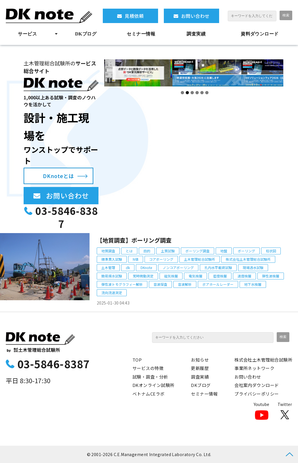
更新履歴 (200, 368)
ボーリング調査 (197, 250)
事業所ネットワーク (254, 368)
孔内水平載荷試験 (218, 267)
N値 (135, 259)
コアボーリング (161, 259)
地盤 (223, 250)
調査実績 (196, 33)
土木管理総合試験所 (199, 259)
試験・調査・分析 (150, 377)
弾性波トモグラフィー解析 (122, 284)
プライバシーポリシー (256, 394)
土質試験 (168, 250)
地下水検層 (252, 284)
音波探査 (160, 284)
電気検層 (195, 275)
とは (129, 250)
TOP (137, 360)
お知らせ (200, 360)
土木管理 (108, 267)
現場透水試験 (253, 267)
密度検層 (220, 275)
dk (128, 267)
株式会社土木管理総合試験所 (248, 259)
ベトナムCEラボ (148, 394)
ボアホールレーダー (218, 284)
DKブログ (85, 33)
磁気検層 (171, 275)
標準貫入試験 (111, 259)
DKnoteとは (58, 175)
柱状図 (271, 250)
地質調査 (108, 250)
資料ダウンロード (260, 33)
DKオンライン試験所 (153, 385)
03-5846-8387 (66, 217)
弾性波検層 (270, 275)
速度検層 (244, 275)
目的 (146, 250)
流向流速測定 (111, 292)
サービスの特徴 (148, 368)
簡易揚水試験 (111, 275)
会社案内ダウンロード (256, 385)
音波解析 (185, 284)
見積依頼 (134, 15)
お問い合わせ (195, 15)
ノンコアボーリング (178, 267)
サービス (27, 33)
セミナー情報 (141, 33)
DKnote (146, 267)
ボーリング (246, 250)
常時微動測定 (143, 275)
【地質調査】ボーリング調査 (134, 240)
